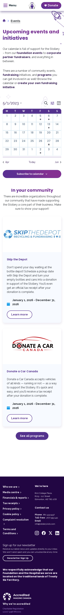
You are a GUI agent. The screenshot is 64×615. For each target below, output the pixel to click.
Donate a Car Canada (32, 377)
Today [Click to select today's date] (32, 162)
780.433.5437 (49, 514)
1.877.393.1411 (52, 518)
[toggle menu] (10, 5)
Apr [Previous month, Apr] (6, 162)
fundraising (11, 75)
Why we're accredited (16, 604)
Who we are (10, 486)
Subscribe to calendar (30, 174)
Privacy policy (11, 508)
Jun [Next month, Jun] (58, 162)
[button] (36, 533)
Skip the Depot (32, 269)
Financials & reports (15, 497)
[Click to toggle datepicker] (12, 103)
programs (45, 75)
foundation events (29, 53)
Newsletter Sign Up (18, 558)
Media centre (11, 492)
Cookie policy (11, 514)
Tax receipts (10, 503)
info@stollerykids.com (45, 524)
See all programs (32, 436)
